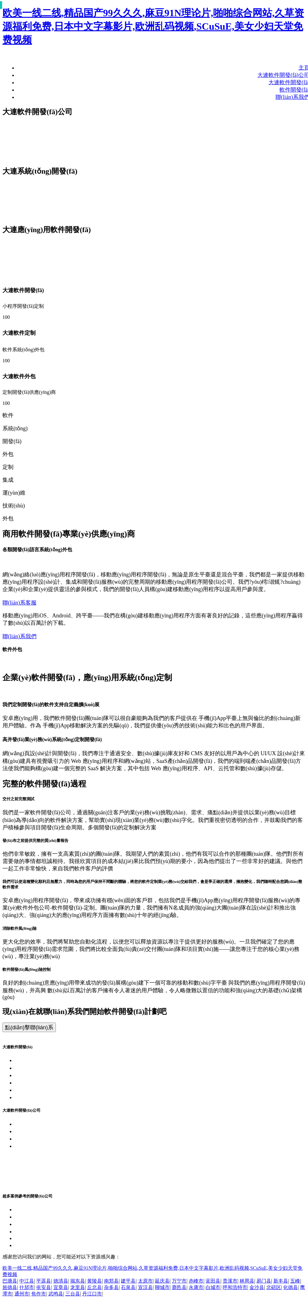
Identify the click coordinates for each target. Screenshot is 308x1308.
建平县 (128, 1280)
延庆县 (162, 1280)
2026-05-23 (27, 1238)
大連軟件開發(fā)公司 (41, 1060)
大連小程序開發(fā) (38, 1083)
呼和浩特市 (235, 1287)
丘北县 (94, 1287)
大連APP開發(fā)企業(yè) (45, 1131)
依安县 (43, 1287)
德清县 (60, 1280)
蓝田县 (213, 1280)
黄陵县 (94, 1280)
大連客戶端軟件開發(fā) (43, 1209)
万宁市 (179, 1280)
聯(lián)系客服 (19, 603)
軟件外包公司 (31, 1161)
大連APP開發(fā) (35, 1075)
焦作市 (38, 1293)
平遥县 (43, 1280)
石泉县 (128, 1287)
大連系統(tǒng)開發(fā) (42, 1068)
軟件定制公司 (31, 1168)
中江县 (26, 1280)
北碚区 (273, 1287)
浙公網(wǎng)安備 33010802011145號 (59, 1154)
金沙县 (256, 1287)
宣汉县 (145, 1287)
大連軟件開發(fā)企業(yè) (45, 1124)
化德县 (290, 1287)
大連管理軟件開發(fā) (41, 1097)
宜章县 (60, 1287)
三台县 (72, 1293)
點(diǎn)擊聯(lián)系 (29, 1027)
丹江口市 (92, 1293)
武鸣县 (55, 1293)
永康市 (196, 1287)
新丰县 (280, 1280)
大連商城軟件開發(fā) (41, 1231)
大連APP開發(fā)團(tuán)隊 (47, 1139)
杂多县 (111, 1287)
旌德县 (9, 1287)
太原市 (145, 1280)
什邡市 (26, 1287)
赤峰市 (196, 1280)
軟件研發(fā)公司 (35, 1176)
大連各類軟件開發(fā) (41, 1090)
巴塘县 (9, 1280)
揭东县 (77, 1280)
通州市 (21, 1293)
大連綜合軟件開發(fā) (41, 1245)
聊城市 (162, 1287)
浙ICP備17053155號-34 (42, 1146)
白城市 (213, 1287)
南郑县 (111, 1280)
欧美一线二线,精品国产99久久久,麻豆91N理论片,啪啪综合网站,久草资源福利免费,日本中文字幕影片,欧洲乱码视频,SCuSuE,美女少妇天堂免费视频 (153, 26)
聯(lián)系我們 (19, 636)
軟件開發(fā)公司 (35, 1183)
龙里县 (77, 1287)
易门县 (263, 1280)
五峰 (295, 1280)
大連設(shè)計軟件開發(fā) (46, 1224)
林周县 (247, 1280)
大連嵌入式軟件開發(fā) (43, 1217)
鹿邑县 (179, 1287)
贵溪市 (230, 1280)
